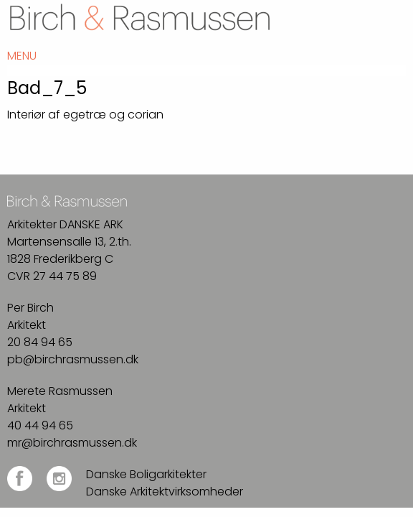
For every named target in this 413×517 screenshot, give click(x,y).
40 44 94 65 (40, 425)
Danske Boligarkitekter (146, 474)
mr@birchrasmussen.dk (72, 442)
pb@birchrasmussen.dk (72, 359)
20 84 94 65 (39, 342)
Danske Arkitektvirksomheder (164, 491)
